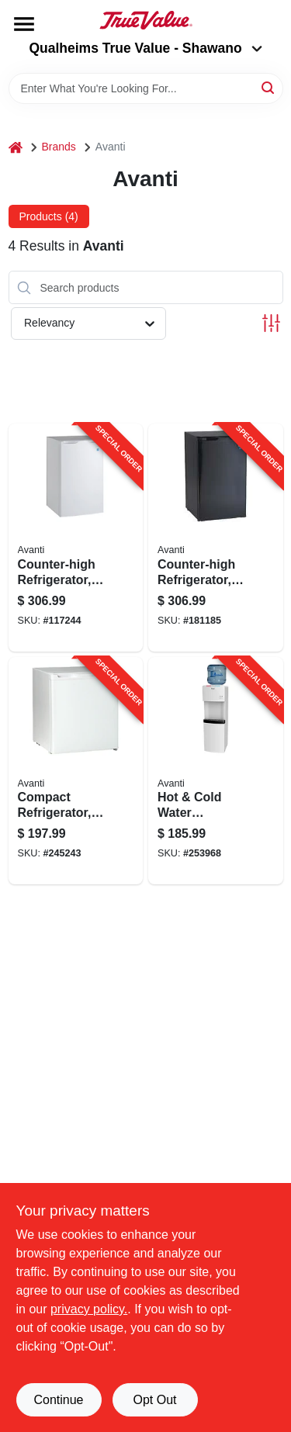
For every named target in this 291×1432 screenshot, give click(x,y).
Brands (59, 146)
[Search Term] (146, 88)
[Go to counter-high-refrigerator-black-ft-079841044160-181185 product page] (215, 538)
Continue (58, 1399)
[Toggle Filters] (271, 323)
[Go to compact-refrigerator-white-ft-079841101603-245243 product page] (76, 771)
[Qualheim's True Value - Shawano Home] (145, 20)
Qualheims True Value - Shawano (145, 48)
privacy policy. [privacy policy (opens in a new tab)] (88, 1309)
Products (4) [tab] (48, 216)
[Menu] (24, 24)
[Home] (16, 147)
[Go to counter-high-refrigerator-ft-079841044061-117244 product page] (76, 538)
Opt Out (154, 1399)
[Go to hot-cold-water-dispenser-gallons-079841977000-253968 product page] (215, 771)
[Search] (269, 87)
